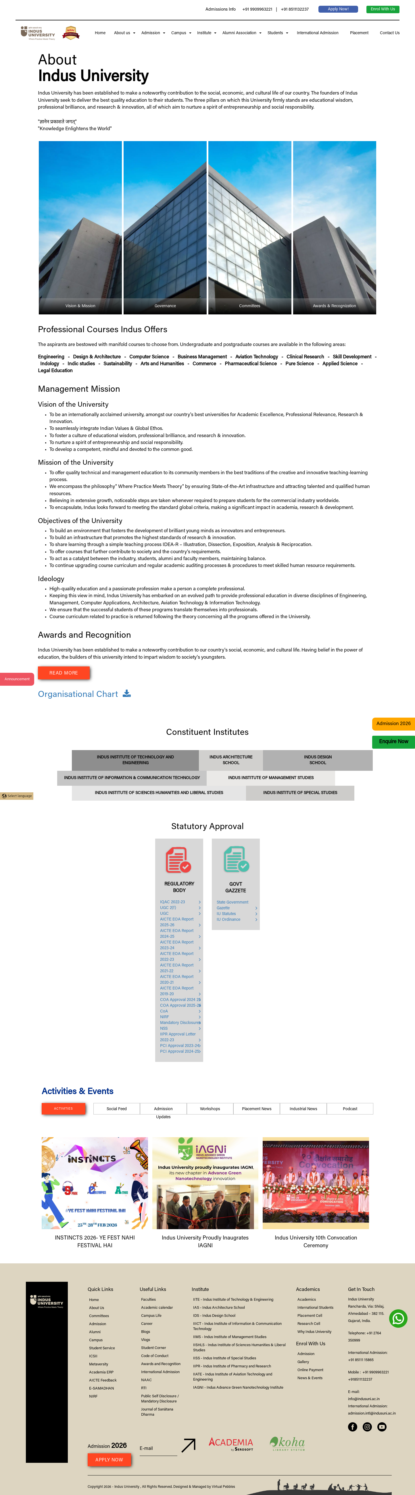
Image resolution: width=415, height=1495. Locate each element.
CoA (164, 1012)
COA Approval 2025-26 (180, 1006)
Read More (63, 673)
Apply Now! (338, 9)
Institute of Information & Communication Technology (132, 778)
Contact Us (389, 33)
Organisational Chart (84, 695)
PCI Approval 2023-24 (179, 1046)
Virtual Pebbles (223, 1487)
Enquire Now (393, 742)
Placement (358, 33)
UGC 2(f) (168, 908)
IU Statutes (226, 914)
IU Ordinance (228, 920)
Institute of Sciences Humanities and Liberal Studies (159, 793)
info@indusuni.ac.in (364, 1399)
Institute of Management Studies (271, 778)
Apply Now (109, 1460)
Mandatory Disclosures (180, 1023)
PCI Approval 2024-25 (179, 1052)
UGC (164, 914)
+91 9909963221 (257, 9)
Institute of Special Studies (300, 793)
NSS (164, 1029)
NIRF (164, 1017)
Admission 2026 (393, 724)
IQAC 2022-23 (172, 902)
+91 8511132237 (295, 9)
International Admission (316, 33)
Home (100, 33)
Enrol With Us (383, 9)
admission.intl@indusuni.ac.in (372, 1413)
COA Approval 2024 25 (180, 1000)
